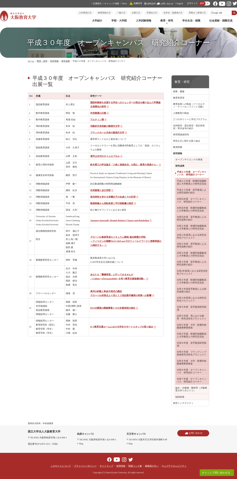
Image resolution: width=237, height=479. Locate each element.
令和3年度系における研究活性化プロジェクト (192, 272)
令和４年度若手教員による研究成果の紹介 (191, 290)
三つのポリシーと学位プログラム (190, 119)
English (180, 3)
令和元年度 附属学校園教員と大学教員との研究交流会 (191, 209)
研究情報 (54, 61)
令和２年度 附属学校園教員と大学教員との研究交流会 (191, 227)
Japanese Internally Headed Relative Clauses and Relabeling (121, 220)
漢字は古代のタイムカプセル (106, 156)
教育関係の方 (104, 13)
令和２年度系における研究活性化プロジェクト (191, 236)
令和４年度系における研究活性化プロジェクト (191, 299)
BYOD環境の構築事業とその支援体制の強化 (114, 308)
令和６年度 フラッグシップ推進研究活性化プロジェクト (191, 353)
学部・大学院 (119, 20)
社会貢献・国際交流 (220, 20)
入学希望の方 (85, 13)
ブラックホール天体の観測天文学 (108, 132)
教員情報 (177, 147)
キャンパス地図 (111, 3)
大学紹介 (97, 20)
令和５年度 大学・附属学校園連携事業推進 (191, 326)
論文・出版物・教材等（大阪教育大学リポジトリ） (191, 389)
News (124, 3)
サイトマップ (106, 466)
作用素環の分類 (99, 113)
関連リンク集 (135, 466)
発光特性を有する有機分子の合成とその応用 (114, 197)
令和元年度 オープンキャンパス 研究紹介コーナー (191, 200)
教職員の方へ (152, 466)
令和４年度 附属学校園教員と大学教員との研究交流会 (191, 281)
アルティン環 (98, 119)
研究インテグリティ (183, 403)
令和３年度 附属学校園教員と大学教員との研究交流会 (191, 254)
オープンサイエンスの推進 (189, 159)
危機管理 (135, 3)
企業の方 (136, 13)
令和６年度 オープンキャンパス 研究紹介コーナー (191, 371)
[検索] (221, 12)
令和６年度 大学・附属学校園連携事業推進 (191, 362)
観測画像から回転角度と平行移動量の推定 (113, 203)
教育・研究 (166, 20)
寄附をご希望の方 (197, 13)
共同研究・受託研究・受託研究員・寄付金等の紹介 (189, 127)
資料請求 (150, 4)
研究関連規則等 (181, 134)
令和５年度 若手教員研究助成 (191, 308)
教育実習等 (178, 98)
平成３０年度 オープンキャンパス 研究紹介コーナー (191, 173)
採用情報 (120, 466)
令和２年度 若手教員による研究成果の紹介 (191, 245)
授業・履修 (178, 91)
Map (81, 443)
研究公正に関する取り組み (186, 141)
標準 (202, 3)
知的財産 (179, 397)
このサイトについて (60, 466)
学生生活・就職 (191, 20)
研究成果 (65, 61)
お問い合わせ (165, 4)
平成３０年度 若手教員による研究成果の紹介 (191, 191)
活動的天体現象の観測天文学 (106, 126)
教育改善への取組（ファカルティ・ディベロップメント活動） (189, 105)
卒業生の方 (152, 13)
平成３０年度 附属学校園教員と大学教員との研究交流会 (191, 182)
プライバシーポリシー (85, 466)
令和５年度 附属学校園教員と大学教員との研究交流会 (191, 335)
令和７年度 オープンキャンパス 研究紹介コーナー (191, 380)
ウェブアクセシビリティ (174, 466)
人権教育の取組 (181, 113)
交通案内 (97, 3)
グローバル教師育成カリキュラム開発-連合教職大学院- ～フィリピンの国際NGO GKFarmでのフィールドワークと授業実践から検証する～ (126, 241)
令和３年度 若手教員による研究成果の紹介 (191, 263)
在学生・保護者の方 (173, 13)
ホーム (31, 61)
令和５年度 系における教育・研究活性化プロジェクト (191, 317)
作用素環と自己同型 (102, 190)
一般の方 (121, 13)
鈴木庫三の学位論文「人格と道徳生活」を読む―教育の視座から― (125, 164)
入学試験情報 (143, 20)
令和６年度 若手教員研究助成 (191, 344)
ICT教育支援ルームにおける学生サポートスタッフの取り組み (123, 327)
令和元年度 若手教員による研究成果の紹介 (191, 218)
